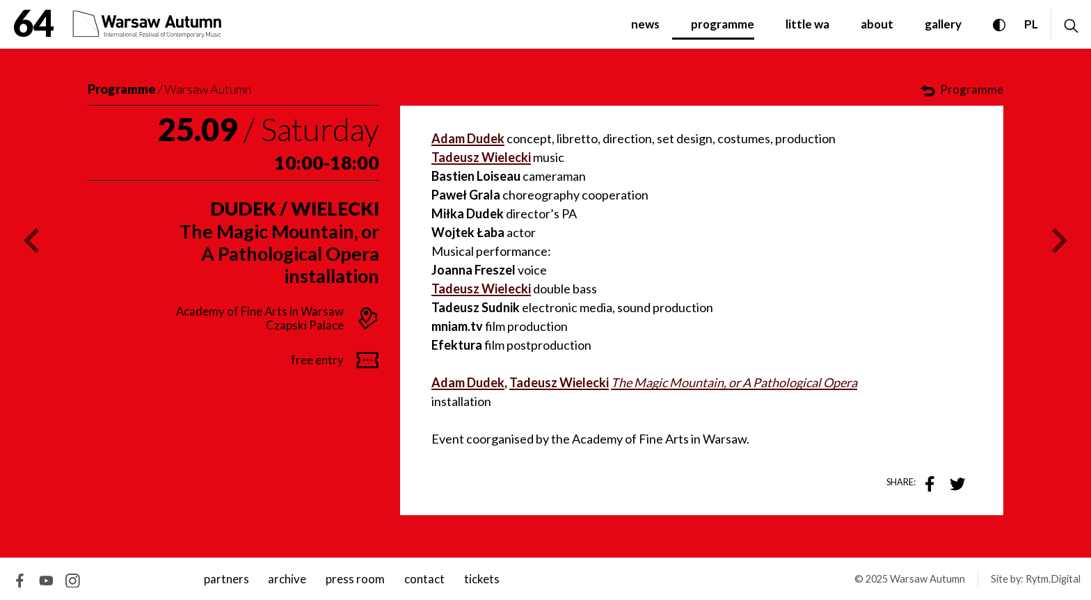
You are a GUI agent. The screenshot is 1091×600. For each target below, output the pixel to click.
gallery (943, 24)
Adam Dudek (467, 382)
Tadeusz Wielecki (481, 288)
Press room (355, 578)
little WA (807, 24)
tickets (482, 578)
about (877, 24)
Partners (226, 578)
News (645, 24)
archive (287, 578)
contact (424, 578)
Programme (122, 89)
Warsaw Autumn (207, 89)
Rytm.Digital (1053, 579)
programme (722, 24)
